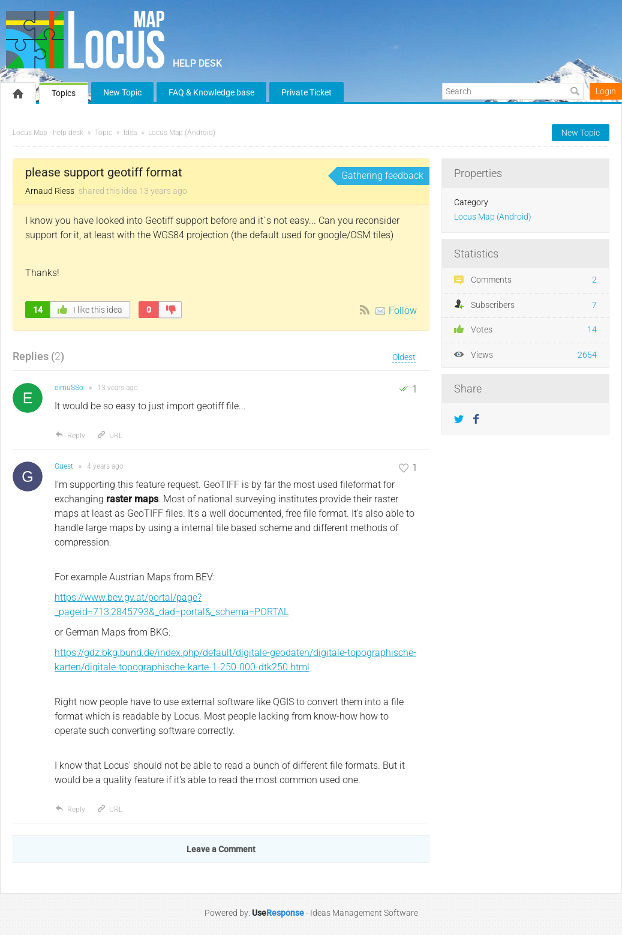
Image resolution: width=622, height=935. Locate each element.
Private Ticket (306, 92)
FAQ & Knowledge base (211, 92)
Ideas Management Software (364, 913)
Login (606, 91)
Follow (403, 310)
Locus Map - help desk (48, 132)
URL (109, 435)
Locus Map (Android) (181, 132)
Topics (64, 93)
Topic (103, 132)
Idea (130, 132)
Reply (70, 435)
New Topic (122, 92)
